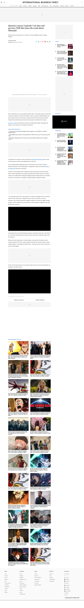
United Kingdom (52, 587)
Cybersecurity (22, 590)
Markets (30, 5)
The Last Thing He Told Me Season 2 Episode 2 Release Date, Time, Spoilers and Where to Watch (40, 364)
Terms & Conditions (38, 585)
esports (21, 596)
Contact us (36, 583)
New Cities (21, 598)
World (20, 5)
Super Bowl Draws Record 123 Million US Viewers (61, 45)
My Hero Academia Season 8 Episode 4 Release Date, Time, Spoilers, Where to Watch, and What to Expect (17, 514)
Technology (7, 592)
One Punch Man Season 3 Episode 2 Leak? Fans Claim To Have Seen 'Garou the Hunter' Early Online (40, 571)
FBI (43, 172)
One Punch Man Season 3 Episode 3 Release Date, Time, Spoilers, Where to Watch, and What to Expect (18, 364)
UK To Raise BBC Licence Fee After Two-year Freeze (62, 59)
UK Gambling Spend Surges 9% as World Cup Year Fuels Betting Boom (62, 135)
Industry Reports (22, 601)
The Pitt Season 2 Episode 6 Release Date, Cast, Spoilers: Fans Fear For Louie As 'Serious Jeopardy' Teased (39, 533)
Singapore (51, 585)
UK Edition (72, 5)
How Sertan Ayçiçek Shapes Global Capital (61, 141)
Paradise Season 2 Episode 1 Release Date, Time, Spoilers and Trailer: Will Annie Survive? (17, 441)
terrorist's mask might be (37, 167)
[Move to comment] (50, 42)
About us (36, 581)
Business (35, 5)
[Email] (47, 42)
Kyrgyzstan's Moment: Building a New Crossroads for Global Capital (61, 155)
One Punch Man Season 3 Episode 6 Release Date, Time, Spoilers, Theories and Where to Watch (18, 422)
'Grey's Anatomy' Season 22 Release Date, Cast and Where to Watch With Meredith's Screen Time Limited (17, 552)
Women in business (23, 594)
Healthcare (21, 585)
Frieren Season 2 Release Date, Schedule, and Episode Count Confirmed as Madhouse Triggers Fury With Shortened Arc (18, 533)
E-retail (21, 581)
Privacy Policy (37, 587)
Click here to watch (12, 130)
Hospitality (21, 583)
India (50, 583)
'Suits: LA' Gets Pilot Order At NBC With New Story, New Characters (62, 52)
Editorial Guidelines (40, 307)
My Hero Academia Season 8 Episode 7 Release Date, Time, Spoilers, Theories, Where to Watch (39, 477)
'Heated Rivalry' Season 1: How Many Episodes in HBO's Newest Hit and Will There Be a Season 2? (18, 571)
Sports (6, 598)
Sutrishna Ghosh (12, 40)
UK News (25, 5)
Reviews (66, 5)
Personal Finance (45, 5)
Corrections (36, 590)
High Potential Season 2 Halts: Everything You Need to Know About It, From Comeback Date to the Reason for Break (18, 383)
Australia (50, 581)
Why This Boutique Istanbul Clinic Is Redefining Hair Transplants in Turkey (61, 149)
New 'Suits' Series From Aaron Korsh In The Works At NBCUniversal (62, 72)
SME (39, 5)
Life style (6, 596)
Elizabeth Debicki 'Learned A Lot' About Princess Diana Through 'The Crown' (62, 66)
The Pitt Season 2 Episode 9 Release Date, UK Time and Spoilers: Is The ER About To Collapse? (40, 514)
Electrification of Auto (23, 587)
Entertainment (56, 5)
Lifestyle (62, 5)
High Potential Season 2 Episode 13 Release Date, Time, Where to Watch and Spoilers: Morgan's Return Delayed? (40, 402)
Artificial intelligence (23, 592)
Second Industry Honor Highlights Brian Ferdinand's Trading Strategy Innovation (62, 162)
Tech (51, 5)
